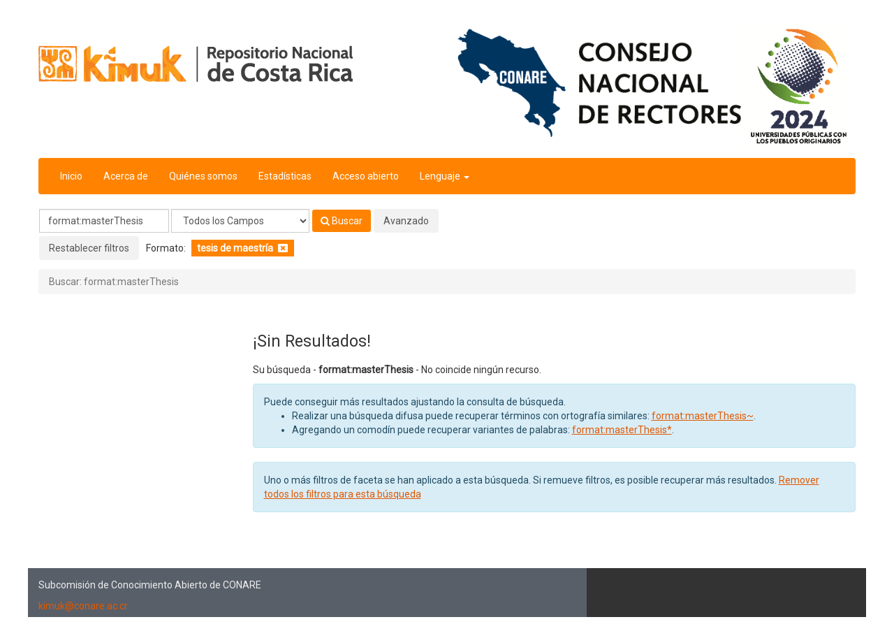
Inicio (71, 176)
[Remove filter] (283, 248)
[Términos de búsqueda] (104, 221)
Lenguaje (444, 176)
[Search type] (240, 221)
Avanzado (406, 220)
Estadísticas (285, 176)
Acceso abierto (365, 176)
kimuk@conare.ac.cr (83, 605)
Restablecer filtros (89, 248)
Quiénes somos (203, 176)
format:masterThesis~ (703, 415)
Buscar (341, 220)
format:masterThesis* (622, 429)
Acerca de (125, 176)
